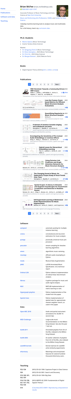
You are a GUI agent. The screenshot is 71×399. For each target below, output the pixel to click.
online (49, 70)
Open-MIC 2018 (25, 312)
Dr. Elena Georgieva (29, 52)
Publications (5, 13)
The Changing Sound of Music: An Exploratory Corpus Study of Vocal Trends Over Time (49, 175)
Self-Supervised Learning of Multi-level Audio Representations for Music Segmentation (48, 201)
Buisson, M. (26, 168)
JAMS (22, 264)
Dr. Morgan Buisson (29, 56)
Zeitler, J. (39, 92)
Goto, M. (40, 94)
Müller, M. (50, 94)
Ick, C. (32, 192)
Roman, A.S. (44, 192)
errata (55, 70)
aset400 (61, 346)
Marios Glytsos (27, 42)
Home (3, 8)
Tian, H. (41, 151)
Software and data (8, 17)
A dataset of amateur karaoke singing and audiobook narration (47, 126)
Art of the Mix (54, 340)
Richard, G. (45, 139)
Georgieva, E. (37, 128)
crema (22, 234)
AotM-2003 (24, 338)
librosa (22, 281)
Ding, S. (37, 192)
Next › (57, 84)
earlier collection (53, 338)
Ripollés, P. (45, 128)
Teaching (4, 21)
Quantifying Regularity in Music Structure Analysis (54, 114)
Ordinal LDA (24, 272)
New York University (34, 15)
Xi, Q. (24, 107)
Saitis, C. (41, 153)
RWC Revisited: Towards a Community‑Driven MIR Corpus (47, 90)
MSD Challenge (25, 320)
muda (22, 261)
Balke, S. (33, 92)
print (44, 70)
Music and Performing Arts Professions (33, 18)
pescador (23, 246)
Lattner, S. (48, 151)
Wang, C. (38, 139)
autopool (23, 228)
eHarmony (24, 352)
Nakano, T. (33, 94)
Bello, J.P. (61, 192)
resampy (23, 255)
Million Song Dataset (57, 342)
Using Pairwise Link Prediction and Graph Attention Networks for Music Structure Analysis (54, 163)
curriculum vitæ (44, 28)
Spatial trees (24, 298)
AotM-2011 (24, 330)
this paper (57, 294)
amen (22, 251)
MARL (50, 18)
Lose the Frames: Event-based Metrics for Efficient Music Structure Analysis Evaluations (55, 103)
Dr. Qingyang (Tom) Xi (29, 50)
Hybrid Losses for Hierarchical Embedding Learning (50, 148)
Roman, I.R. (26, 192)
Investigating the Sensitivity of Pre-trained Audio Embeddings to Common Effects (46, 137)
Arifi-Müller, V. (47, 92)
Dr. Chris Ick (26, 54)
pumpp (22, 240)
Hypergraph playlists (27, 292)
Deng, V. (32, 139)
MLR (21, 286)
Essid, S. (42, 168)
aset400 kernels (25, 346)
